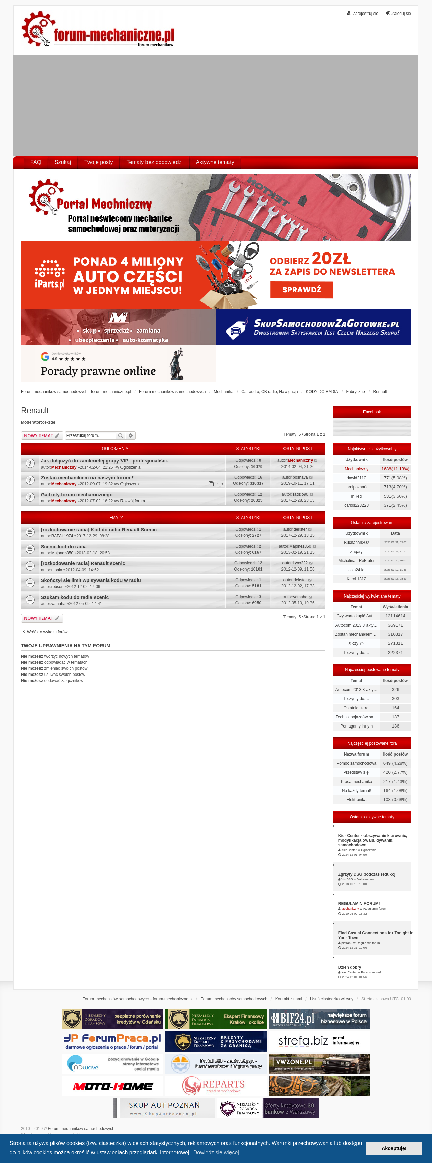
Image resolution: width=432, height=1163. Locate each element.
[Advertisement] (216, 105)
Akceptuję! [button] (394, 1148)
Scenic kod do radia (64, 546)
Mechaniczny (64, 467)
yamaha (58, 603)
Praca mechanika (356, 781)
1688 (386, 468)
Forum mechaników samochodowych (81, 1128)
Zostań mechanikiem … (356, 634)
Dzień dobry (349, 967)
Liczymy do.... (356, 652)
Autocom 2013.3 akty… (356, 625)
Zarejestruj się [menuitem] (362, 13)
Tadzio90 (300, 494)
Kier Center (349, 850)
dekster (48, 422)
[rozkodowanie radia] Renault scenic (83, 563)
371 (388, 505)
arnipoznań (356, 487)
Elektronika (356, 799)
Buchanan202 (356, 542)
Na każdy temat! (356, 790)
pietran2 (346, 943)
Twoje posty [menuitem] (98, 162)
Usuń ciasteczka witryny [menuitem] (331, 999)
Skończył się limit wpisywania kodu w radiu (91, 580)
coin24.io (356, 569)
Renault (35, 410)
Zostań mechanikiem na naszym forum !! (88, 477)
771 (388, 477)
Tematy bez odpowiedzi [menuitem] (155, 162)
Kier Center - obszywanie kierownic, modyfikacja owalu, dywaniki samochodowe (372, 840)
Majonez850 (62, 553)
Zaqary (356, 551)
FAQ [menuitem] (35, 162)
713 (388, 487)
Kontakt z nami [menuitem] (288, 999)
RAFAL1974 (62, 536)
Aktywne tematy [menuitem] (215, 162)
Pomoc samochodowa (356, 763)
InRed (356, 496)
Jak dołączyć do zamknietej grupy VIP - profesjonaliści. (104, 461)
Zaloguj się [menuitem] (398, 13)
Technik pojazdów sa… (356, 717)
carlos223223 (356, 505)
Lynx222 (300, 563)
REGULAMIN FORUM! (359, 903)
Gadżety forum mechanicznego (77, 494)
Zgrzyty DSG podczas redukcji (367, 874)
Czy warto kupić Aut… (356, 616)
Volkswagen (365, 879)
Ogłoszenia (130, 467)
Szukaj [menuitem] (63, 162)
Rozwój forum (132, 501)
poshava (300, 477)
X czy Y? (356, 643)
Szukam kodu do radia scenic (75, 597)
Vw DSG (347, 879)
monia (56, 569)
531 (388, 496)
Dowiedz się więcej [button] (216, 1152)
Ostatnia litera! (356, 708)
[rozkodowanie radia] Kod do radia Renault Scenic (99, 529)
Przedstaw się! (356, 772)
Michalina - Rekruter (356, 560)
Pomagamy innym (356, 726)
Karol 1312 (356, 579)
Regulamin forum (375, 908)
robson (57, 586)
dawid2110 (356, 478)
